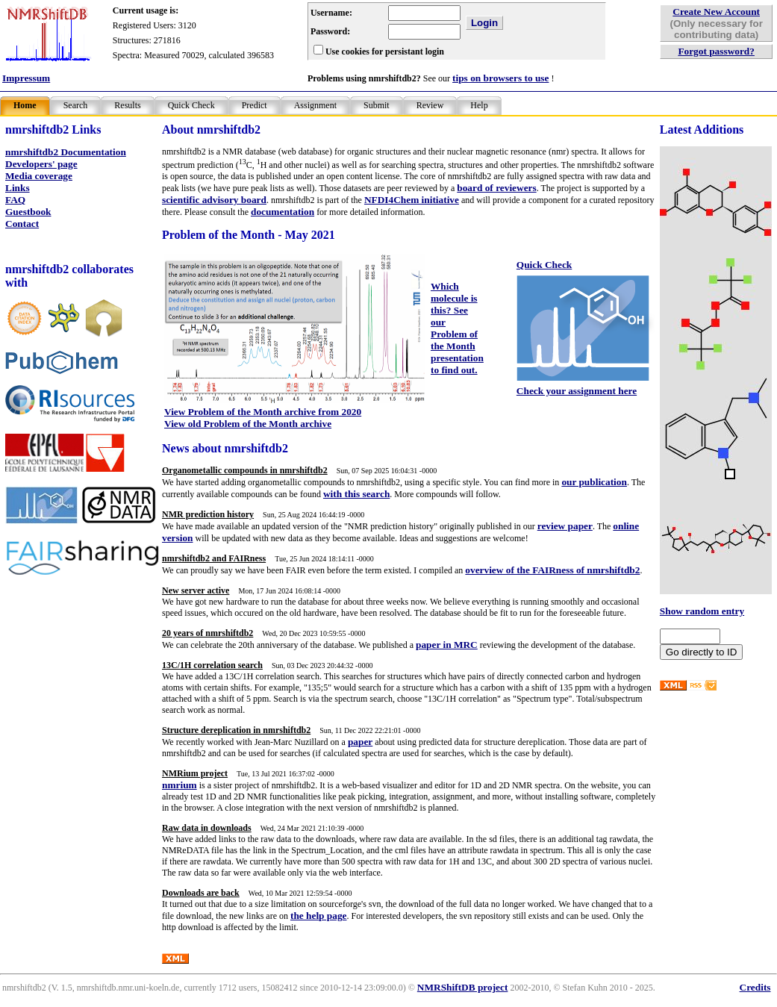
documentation (282, 211)
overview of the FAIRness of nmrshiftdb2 (552, 570)
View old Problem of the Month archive (247, 423)
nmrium (179, 785)
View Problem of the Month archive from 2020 (262, 411)
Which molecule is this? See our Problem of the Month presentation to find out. (457, 328)
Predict (254, 105)
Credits (755, 987)
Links (17, 187)
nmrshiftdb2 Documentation (65, 152)
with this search (356, 493)
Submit (376, 105)
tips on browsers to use (500, 78)
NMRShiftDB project (462, 987)
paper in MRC (447, 644)
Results (127, 105)
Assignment (315, 105)
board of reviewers (496, 187)
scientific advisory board (214, 199)
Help (478, 105)
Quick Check (191, 105)
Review (430, 105)
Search (75, 105)
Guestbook (28, 211)
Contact (22, 223)
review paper (565, 525)
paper (360, 741)
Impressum (26, 78)
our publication (594, 481)
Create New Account (716, 11)
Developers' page (41, 163)
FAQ (15, 199)
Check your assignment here (577, 390)
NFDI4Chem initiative (411, 199)
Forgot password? (716, 51)
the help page (318, 915)
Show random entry (702, 611)
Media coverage (38, 175)
